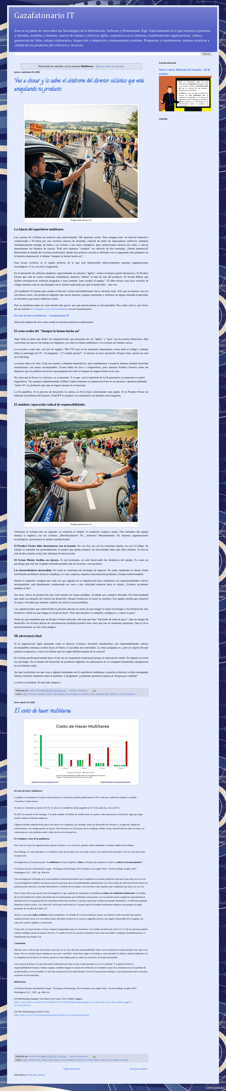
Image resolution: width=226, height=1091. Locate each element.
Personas (81, 1060)
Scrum (122, 694)
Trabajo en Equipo (120, 1060)
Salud (101, 1060)
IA (67, 694)
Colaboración (34, 1060)
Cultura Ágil (51, 694)
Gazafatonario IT (44, 16)
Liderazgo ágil (101, 694)
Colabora (41, 694)
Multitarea (113, 694)
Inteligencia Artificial (78, 694)
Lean (92, 694)
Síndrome (130, 694)
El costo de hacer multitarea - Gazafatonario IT (41, 315)
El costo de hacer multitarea (42, 711)
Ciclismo (32, 694)
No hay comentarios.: (79, 690)
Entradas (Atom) (36, 1075)
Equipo (61, 694)
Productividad (92, 1060)
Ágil (24, 694)
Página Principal (71, 1069)
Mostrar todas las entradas (110, 66)
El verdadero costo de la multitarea (50, 308)
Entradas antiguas (138, 1069)
